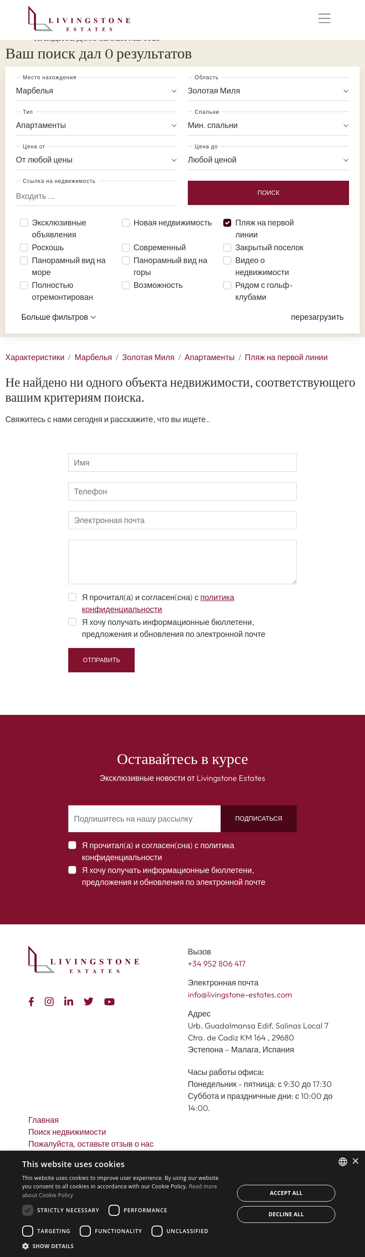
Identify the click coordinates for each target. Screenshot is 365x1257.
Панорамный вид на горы (170, 266)
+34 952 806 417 (217, 963)
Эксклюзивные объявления (59, 228)
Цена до (206, 146)
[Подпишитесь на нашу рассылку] (144, 818)
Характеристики (34, 357)
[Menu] (324, 18)
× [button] (355, 1161)
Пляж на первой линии (264, 228)
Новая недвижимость (173, 222)
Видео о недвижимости (262, 266)
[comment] (182, 562)
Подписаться (258, 818)
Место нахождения (50, 77)
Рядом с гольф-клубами (264, 291)
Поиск (268, 193)
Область (207, 77)
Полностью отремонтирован (62, 291)
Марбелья (93, 357)
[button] (317, 317)
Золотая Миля (148, 357)
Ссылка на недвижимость (59, 181)
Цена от (34, 146)
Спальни (207, 112)
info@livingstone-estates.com (240, 994)
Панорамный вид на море (68, 266)
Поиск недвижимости (67, 1132)
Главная (43, 1120)
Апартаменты (210, 357)
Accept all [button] (286, 1193)
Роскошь (48, 247)
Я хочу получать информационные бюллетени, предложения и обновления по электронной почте (173, 628)
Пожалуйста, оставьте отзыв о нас (91, 1144)
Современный (160, 247)
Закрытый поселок (269, 247)
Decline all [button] (286, 1214)
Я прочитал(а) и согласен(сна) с (158, 603)
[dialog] (182, 1204)
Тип (28, 112)
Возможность (158, 285)
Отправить (101, 660)
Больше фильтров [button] (59, 317)
